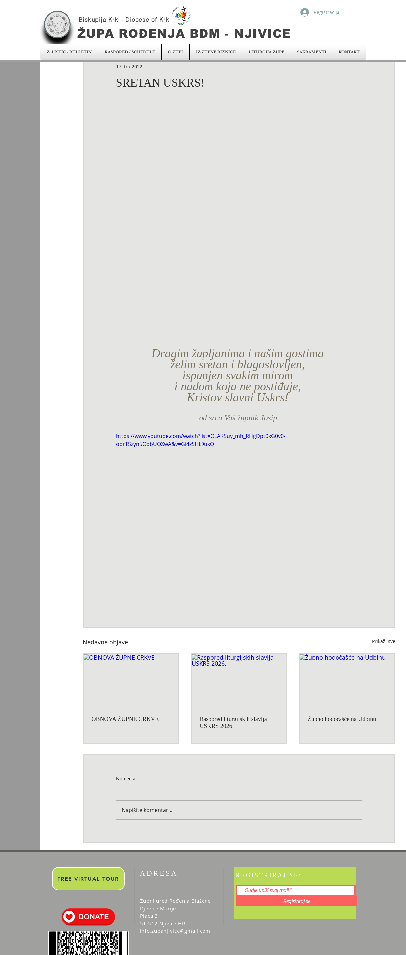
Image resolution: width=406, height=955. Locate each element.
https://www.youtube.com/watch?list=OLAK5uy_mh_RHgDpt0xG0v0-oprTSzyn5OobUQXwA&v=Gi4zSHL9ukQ (200, 440)
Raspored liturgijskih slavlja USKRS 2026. (233, 722)
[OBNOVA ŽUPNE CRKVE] (131, 681)
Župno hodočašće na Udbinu (342, 719)
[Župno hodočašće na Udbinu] (347, 681)
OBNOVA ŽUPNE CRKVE (125, 719)
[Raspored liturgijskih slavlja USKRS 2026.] (239, 681)
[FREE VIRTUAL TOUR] (88, 878)
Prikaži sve (383, 641)
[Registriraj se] (296, 901)
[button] (69, 52)
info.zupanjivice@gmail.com (175, 930)
